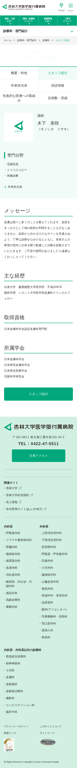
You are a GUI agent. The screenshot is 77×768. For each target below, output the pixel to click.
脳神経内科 (13, 554)
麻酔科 (10, 698)
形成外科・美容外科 (55, 595)
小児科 (10, 670)
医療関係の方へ (48, 19)
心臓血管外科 (50, 581)
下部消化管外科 (52, 540)
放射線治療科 (14, 691)
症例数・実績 (58, 98)
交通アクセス (38, 455)
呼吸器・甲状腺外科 (55, 554)
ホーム (7, 40)
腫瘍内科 (11, 606)
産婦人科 (47, 630)
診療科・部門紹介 (27, 40)
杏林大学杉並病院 (17, 495)
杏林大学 (11, 488)
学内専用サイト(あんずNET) (24, 509)
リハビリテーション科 (20, 705)
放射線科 (11, 684)
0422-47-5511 (45, 443)
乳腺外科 (47, 560)
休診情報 (57, 85)
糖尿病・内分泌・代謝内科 (19, 584)
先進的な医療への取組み (19, 98)
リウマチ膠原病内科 (19, 540)
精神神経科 (13, 663)
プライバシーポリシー (16, 726)
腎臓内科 (11, 547)
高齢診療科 (13, 599)
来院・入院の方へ (10, 19)
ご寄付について (67, 19)
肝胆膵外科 (49, 547)
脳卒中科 (11, 711)
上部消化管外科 (52, 533)
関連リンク (10, 733)
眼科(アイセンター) (54, 609)
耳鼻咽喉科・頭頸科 (55, 616)
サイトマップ (47, 733)
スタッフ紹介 (58, 73)
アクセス (61, 11)
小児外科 (47, 567)
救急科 (46, 637)
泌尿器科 (47, 602)
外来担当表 (19, 85)
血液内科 (11, 567)
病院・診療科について (29, 19)
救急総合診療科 (16, 656)
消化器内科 (13, 574)
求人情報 (11, 502)
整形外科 (47, 588)
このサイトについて (51, 726)
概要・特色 (19, 73)
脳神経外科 (49, 574)
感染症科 (11, 593)
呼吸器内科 (13, 533)
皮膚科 (46, 40)
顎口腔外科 (49, 623)
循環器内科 (13, 560)
